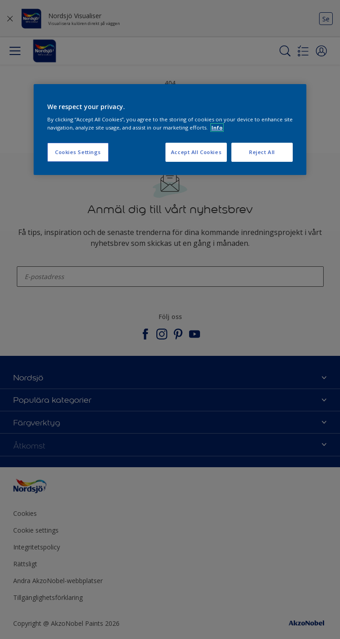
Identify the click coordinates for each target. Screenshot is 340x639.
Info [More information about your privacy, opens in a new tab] (217, 127)
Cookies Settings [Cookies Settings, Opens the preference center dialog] (78, 152)
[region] (170, 129)
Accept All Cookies (196, 152)
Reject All (262, 152)
